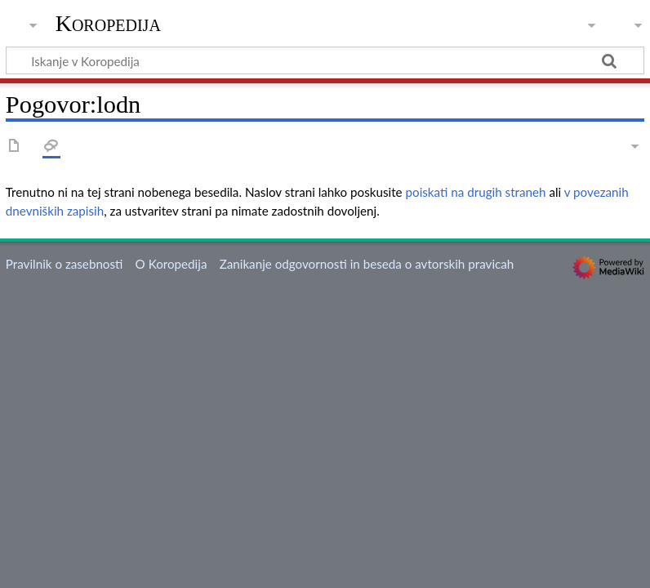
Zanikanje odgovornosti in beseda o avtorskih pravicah (367, 263)
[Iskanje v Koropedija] (325, 60)
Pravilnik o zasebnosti (64, 263)
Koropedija (108, 23)
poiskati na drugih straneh (476, 192)
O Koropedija (171, 263)
